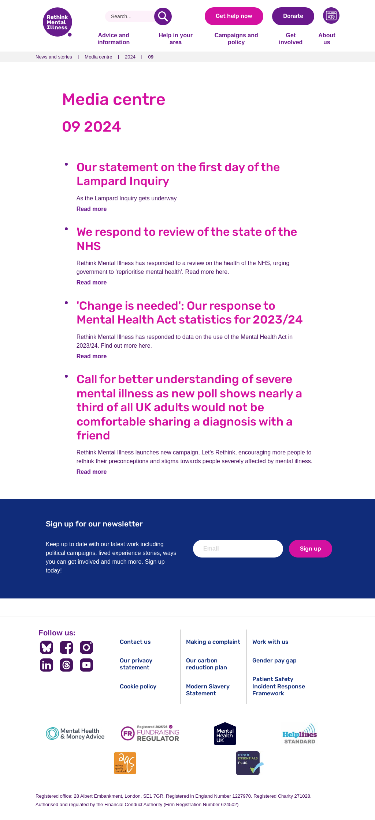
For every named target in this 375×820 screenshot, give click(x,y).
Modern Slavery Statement (208, 690)
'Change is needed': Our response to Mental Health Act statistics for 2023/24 (190, 312)
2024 (130, 57)
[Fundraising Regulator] (150, 733)
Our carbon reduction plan (206, 664)
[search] (163, 16)
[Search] (132, 16)
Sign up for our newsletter (94, 523)
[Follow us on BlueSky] (46, 647)
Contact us (135, 641)
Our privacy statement (136, 664)
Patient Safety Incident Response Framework (278, 686)
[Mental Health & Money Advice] (75, 733)
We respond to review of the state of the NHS (187, 239)
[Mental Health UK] (225, 733)
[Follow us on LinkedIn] (46, 665)
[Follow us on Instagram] (86, 647)
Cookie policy (138, 686)
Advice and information (113, 38)
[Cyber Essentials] (249, 763)
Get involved (290, 38)
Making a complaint (213, 641)
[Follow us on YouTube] (86, 665)
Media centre (98, 57)
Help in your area (175, 38)
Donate (293, 15)
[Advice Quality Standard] (125, 763)
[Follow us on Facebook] (66, 647)
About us (326, 38)
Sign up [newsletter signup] (310, 548)
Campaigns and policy (236, 38)
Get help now (234, 15)
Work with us (270, 641)
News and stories (54, 57)
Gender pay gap (274, 660)
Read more (92, 209)
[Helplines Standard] (300, 733)
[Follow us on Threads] (66, 665)
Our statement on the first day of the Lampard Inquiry (178, 174)
